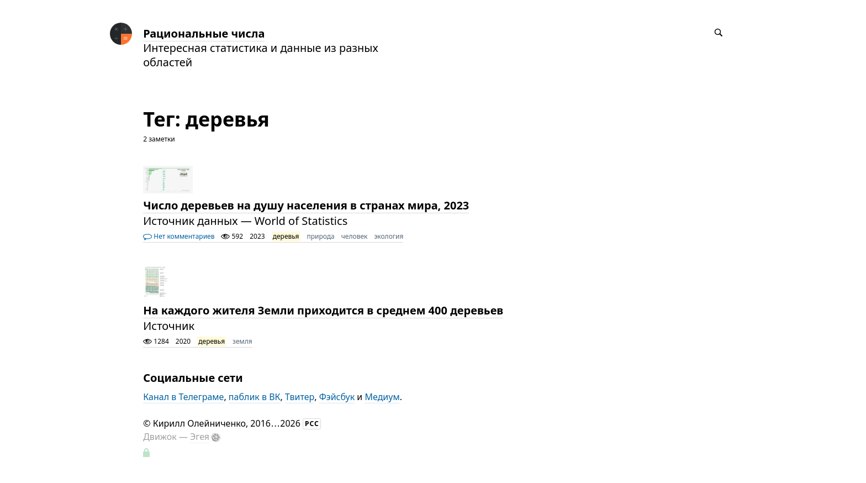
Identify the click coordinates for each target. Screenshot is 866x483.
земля (242, 341)
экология (388, 236)
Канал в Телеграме (183, 397)
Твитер (299, 397)
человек (354, 236)
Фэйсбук (337, 397)
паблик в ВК (255, 397)
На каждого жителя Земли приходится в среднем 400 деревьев (323, 310)
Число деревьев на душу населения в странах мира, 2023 (306, 205)
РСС (312, 423)
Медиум (382, 397)
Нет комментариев (178, 236)
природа (321, 236)
